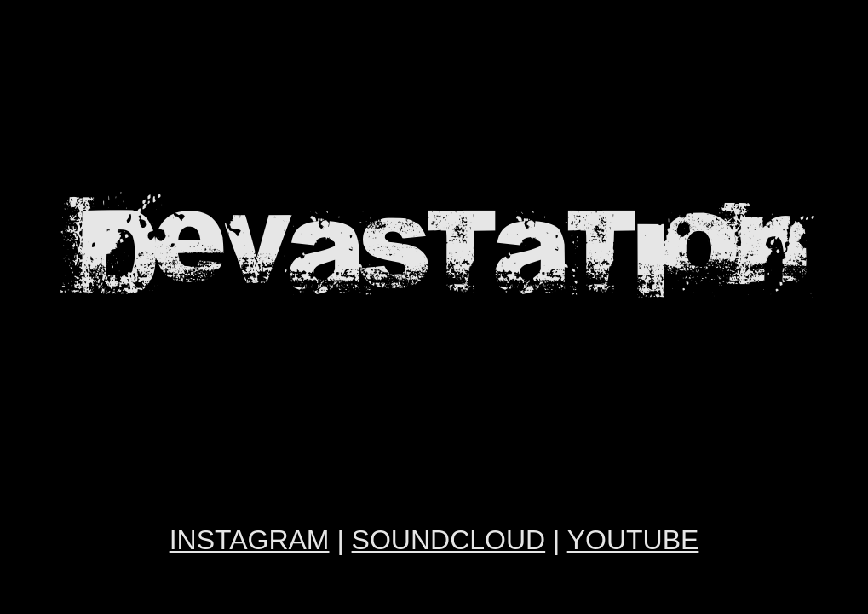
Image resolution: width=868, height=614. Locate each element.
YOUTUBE (633, 539)
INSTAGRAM (250, 539)
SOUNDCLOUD (449, 539)
